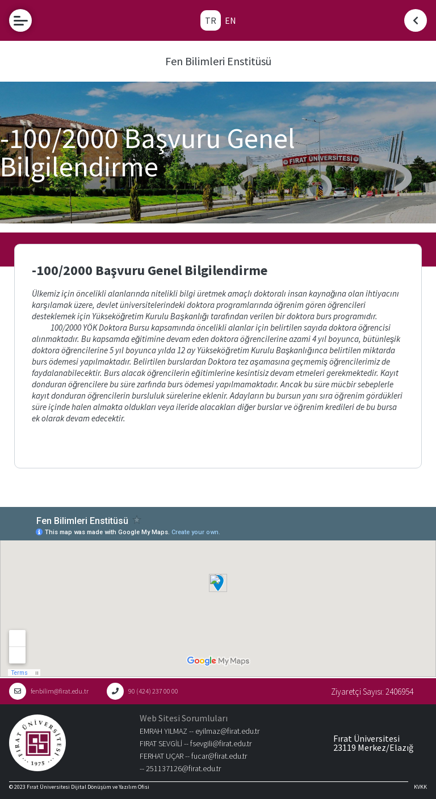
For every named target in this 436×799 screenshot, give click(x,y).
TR (210, 20)
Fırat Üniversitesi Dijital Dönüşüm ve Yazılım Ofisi (88, 786)
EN (230, 20)
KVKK (420, 786)
